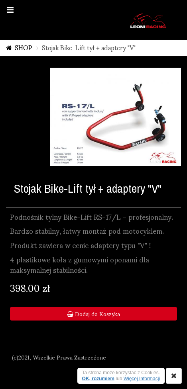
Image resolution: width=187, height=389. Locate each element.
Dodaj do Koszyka (93, 314)
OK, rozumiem (98, 378)
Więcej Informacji (142, 378)
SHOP (23, 47)
